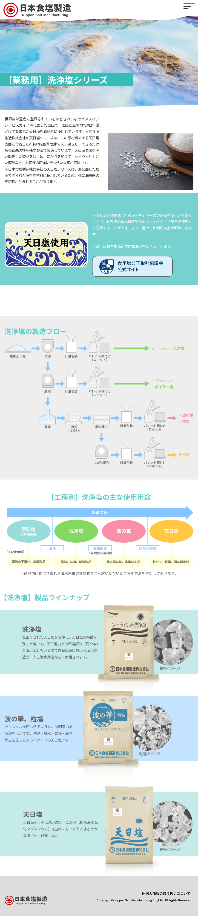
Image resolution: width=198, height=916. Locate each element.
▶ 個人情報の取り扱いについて (165, 893)
